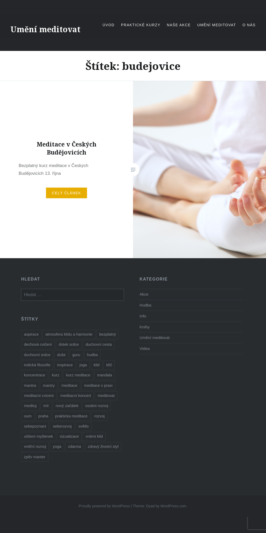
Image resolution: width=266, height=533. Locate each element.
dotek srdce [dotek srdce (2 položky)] (69, 344)
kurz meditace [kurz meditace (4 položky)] (78, 375)
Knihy (144, 327)
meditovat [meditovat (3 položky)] (106, 395)
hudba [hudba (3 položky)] (92, 354)
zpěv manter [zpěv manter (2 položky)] (34, 457)
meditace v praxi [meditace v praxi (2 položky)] (98, 385)
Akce (143, 294)
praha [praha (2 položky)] (43, 416)
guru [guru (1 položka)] (76, 354)
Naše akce (179, 25)
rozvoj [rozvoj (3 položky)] (99, 416)
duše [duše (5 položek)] (61, 354)
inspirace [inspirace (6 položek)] (65, 365)
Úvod (109, 25)
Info (142, 316)
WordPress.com (173, 506)
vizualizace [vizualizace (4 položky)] (69, 436)
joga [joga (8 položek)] (83, 365)
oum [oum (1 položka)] (27, 416)
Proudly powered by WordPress (104, 506)
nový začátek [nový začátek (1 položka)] (67, 405)
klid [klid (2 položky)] (96, 365)
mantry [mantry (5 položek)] (49, 385)
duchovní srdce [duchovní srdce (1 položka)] (37, 354)
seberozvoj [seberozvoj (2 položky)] (62, 426)
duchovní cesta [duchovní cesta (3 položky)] (98, 344)
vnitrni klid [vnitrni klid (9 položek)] (94, 436)
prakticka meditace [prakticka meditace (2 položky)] (71, 416)
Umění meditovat (45, 29)
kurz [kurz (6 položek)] (55, 375)
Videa (144, 348)
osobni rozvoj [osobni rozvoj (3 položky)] (96, 405)
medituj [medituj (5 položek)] (30, 405)
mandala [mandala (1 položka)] (104, 375)
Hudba (145, 305)
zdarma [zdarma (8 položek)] (74, 446)
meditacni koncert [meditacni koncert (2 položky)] (76, 395)
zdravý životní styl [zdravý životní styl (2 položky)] (103, 446)
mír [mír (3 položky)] (46, 405)
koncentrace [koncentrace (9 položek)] (34, 375)
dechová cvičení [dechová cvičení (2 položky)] (38, 344)
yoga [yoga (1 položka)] (57, 446)
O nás (249, 25)
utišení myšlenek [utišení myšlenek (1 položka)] (38, 436)
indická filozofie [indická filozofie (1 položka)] (37, 365)
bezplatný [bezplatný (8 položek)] (107, 334)
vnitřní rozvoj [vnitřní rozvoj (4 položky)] (35, 446)
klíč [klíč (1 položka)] (109, 365)
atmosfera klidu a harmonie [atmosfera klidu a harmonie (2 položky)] (68, 334)
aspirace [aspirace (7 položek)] (31, 334)
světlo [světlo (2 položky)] (83, 426)
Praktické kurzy (141, 25)
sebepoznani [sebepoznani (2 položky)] (35, 426)
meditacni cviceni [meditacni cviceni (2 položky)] (39, 395)
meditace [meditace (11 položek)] (69, 385)
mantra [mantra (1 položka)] (30, 385)
